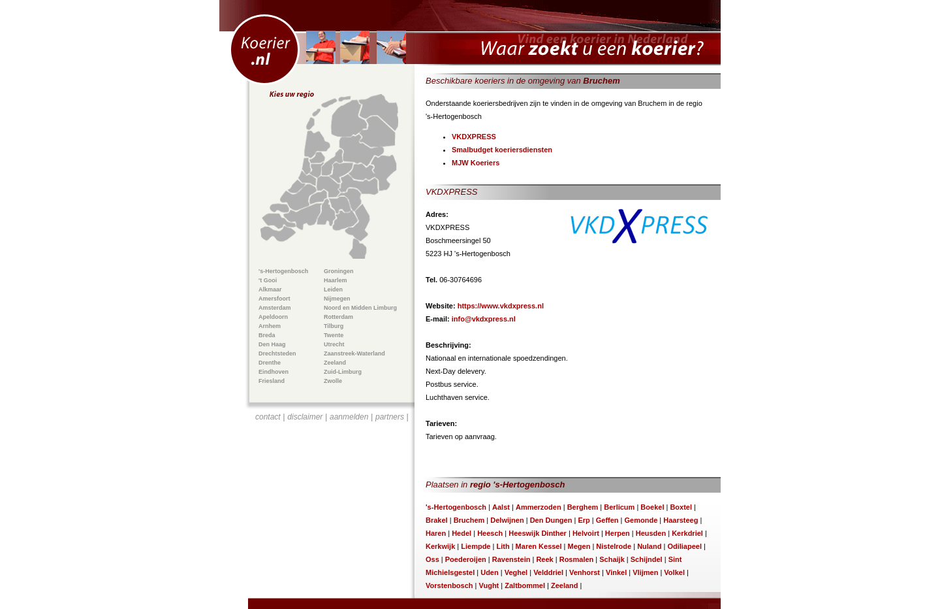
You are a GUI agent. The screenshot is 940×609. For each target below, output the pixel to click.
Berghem (583, 507)
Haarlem (335, 280)
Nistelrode (613, 546)
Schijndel (647, 559)
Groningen (339, 271)
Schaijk (612, 559)
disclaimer (304, 416)
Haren (436, 533)
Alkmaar (270, 289)
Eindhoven (273, 372)
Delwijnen (507, 520)
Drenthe (269, 362)
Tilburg (333, 326)
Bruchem (469, 520)
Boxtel (681, 507)
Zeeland (335, 362)
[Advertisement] (332, 500)
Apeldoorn (273, 317)
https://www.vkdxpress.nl (501, 306)
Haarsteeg (680, 520)
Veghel (516, 572)
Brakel (437, 520)
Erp (583, 520)
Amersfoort (274, 298)
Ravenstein (511, 559)
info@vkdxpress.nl (484, 319)
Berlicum (619, 507)
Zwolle (333, 381)
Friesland (271, 381)
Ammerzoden (538, 507)
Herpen (617, 533)
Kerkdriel (687, 533)
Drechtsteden (277, 353)
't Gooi (267, 280)
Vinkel (616, 572)
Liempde (475, 546)
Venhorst (584, 572)
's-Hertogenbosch (283, 271)
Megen (579, 546)
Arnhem (269, 326)
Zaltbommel (525, 585)
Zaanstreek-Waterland (354, 353)
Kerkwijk (440, 546)
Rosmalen (576, 559)
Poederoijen (465, 559)
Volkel (674, 572)
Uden (489, 572)
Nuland (649, 546)
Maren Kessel (539, 546)
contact (268, 416)
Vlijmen (645, 572)
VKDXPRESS (474, 136)
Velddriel (548, 572)
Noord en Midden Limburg (360, 307)
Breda (266, 335)
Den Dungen (551, 520)
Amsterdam (274, 307)
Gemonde (641, 520)
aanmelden (349, 416)
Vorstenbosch (449, 585)
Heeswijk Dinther (538, 533)
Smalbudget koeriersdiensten (502, 150)
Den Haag (272, 344)
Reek (544, 559)
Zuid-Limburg (343, 372)
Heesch (490, 533)
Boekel (652, 507)
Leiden (333, 289)
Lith (502, 546)
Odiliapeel (684, 546)
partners (389, 416)
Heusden (651, 533)
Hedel (461, 533)
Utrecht (334, 344)
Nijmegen (337, 298)
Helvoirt (585, 533)
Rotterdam (338, 317)
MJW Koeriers (475, 163)
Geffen (607, 520)
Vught (489, 585)
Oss (432, 559)
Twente (333, 335)
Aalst (501, 507)
